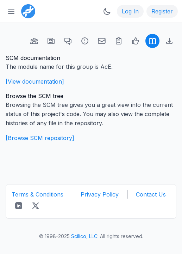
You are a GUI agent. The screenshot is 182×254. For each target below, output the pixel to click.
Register (162, 11)
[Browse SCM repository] (40, 137)
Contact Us (151, 194)
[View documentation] (35, 81)
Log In (130, 11)
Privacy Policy (100, 194)
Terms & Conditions (37, 194)
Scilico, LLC (84, 236)
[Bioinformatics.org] (26, 10)
